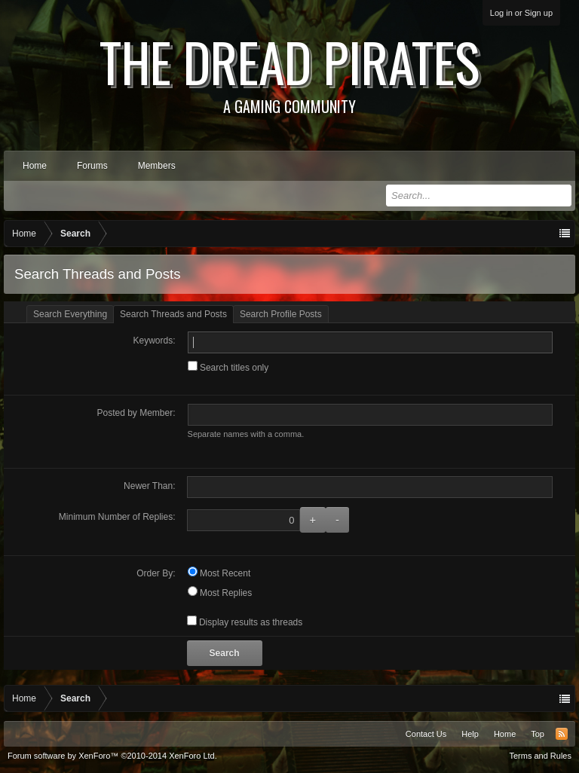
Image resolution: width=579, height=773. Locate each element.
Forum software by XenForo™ (112, 755)
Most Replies (220, 593)
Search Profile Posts (281, 314)
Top (537, 733)
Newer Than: (149, 486)
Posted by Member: (136, 413)
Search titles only (228, 367)
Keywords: (154, 340)
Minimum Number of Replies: (117, 517)
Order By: (155, 573)
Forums (92, 165)
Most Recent (219, 573)
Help (470, 733)
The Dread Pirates (289, 70)
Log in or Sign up (521, 12)
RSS (562, 734)
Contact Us (426, 733)
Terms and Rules (540, 755)
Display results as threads (245, 622)
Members (157, 165)
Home (35, 165)
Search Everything (70, 314)
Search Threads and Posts (173, 314)
